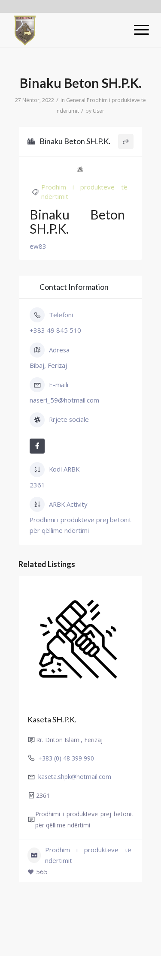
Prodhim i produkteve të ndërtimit (79, 855)
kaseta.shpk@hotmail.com (74, 777)
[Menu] (137, 29)
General (75, 100)
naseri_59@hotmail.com (64, 400)
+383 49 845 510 (55, 330)
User (98, 110)
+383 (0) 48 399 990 (66, 758)
